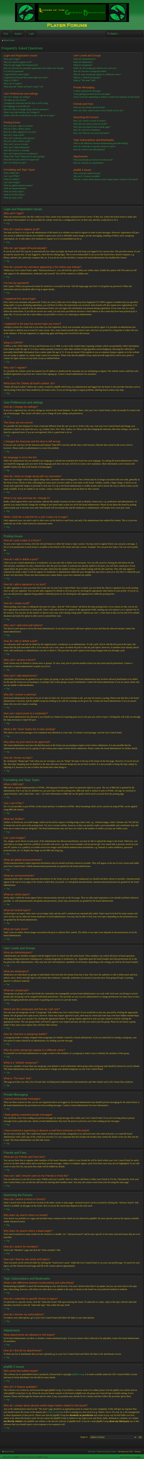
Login (31, 34)
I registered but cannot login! (16, 74)
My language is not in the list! (17, 106)
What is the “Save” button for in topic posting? (24, 156)
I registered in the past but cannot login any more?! (26, 77)
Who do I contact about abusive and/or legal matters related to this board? (105, 179)
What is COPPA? (11, 80)
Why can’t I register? (13, 83)
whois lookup (54, 1412)
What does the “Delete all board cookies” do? (24, 86)
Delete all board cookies (107, 1451)
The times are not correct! (15, 100)
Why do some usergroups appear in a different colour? (97, 74)
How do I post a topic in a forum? (18, 126)
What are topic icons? (13, 197)
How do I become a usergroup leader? (90, 71)
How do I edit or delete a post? (17, 129)
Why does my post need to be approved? (21, 159)
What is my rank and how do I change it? (22, 112)
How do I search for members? (86, 130)
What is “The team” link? (84, 80)
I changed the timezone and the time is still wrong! (26, 103)
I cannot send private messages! (87, 91)
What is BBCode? (12, 173)
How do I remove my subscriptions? (89, 149)
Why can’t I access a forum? (16, 144)
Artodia (137, 1457)
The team (91, 1451)
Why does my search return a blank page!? (92, 127)
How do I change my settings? (17, 97)
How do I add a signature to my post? (20, 132)
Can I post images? (12, 182)
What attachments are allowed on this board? (93, 160)
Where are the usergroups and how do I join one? (94, 68)
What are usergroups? (82, 65)
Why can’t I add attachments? (17, 147)
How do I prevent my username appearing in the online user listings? (34, 68)
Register (18, 34)
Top (8, 223)
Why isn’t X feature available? (86, 176)
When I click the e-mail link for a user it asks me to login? (29, 115)
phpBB (16, 1457)
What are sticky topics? (14, 191)
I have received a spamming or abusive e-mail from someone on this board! (106, 97)
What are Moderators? (83, 62)
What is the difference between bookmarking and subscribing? (100, 143)
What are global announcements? (18, 185)
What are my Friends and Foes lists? (89, 107)
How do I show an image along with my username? (26, 109)
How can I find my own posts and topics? (91, 133)
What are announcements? (15, 188)
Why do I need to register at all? (18, 62)
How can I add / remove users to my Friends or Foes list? (98, 110)
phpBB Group (78, 1374)
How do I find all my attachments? (88, 163)
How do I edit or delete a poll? (17, 141)
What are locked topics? (14, 194)
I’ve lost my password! (14, 71)
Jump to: (84, 1437)
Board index (9, 40)
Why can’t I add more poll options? (19, 138)
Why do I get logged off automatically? (21, 65)
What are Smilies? (12, 179)
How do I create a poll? (14, 135)
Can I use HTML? (12, 176)
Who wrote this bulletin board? (87, 173)
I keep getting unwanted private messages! (92, 94)
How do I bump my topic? (15, 162)
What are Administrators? (84, 59)
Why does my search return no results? (90, 124)
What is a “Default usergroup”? (87, 77)
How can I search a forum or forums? (89, 120)
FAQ (5, 34)
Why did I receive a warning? (17, 150)
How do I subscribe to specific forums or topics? (94, 146)
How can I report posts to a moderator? (21, 153)
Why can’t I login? (12, 59)
